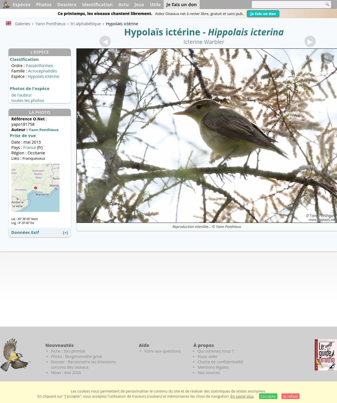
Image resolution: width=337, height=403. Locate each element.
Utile (155, 4)
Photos (44, 4)
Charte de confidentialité (220, 361)
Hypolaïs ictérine (162, 32)
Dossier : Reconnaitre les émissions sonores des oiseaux (83, 364)
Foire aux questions (162, 351)
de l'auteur (21, 95)
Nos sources (209, 372)
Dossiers (66, 4)
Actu (123, 4)
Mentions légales (213, 367)
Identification (97, 4)
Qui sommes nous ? (216, 351)
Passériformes (39, 65)
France (29, 147)
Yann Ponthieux (228, 226)
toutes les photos (27, 100)
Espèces (21, 4)
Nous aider (208, 356)
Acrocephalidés (42, 71)
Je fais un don (263, 13)
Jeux (139, 4)
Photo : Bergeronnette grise (76, 356)
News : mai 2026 (66, 372)
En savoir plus (242, 396)
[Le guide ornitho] (326, 354)
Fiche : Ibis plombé (68, 351)
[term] (284, 4)
